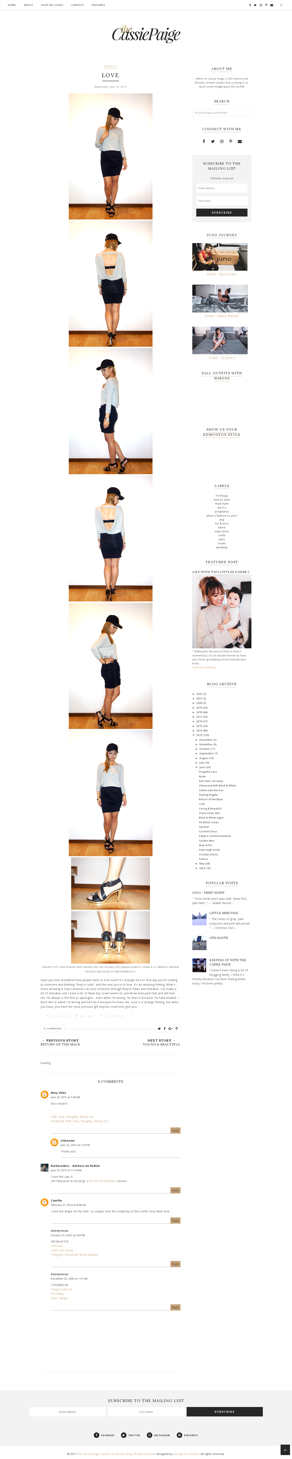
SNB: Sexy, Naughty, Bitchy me (72, 1117)
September (206, 753)
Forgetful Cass (208, 771)
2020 (199, 703)
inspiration (222, 531)
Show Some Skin (209, 813)
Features (98, 5)
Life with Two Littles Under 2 (221, 572)
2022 (199, 694)
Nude (202, 776)
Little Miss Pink (223, 913)
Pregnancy (222, 511)
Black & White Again (211, 817)
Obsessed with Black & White (217, 785)
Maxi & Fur (205, 845)
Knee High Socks (209, 849)
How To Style (222, 499)
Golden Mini (206, 840)
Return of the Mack (211, 799)
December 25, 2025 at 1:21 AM (69, 1278)
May (202, 863)
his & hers (222, 523)
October (204, 749)
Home (12, 5)
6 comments (53, 1028)
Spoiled (204, 827)
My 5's (222, 507)
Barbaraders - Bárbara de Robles (75, 1166)
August (204, 758)
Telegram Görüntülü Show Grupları (74, 1254)
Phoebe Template (144, 1454)
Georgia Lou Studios (186, 1454)
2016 (199, 721)
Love (202, 804)
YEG (221, 519)
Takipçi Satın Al (61, 1289)
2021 (199, 698)
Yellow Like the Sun (211, 790)
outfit (110, 67)
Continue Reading (203, 667)
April (202, 868)
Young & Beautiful (210, 808)
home (222, 527)
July (202, 762)
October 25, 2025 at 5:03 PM (68, 1235)
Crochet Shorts (208, 854)
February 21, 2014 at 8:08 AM (68, 1205)
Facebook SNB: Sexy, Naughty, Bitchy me (79, 1121)
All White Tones (209, 822)
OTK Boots (218, 938)
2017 (199, 716)
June (202, 767)
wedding (221, 547)
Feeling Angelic (208, 794)
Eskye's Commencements (215, 836)
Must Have (222, 503)
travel (222, 543)
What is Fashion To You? (221, 515)
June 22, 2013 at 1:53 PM (75, 1145)
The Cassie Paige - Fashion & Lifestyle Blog (104, 1454)
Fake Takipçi (59, 1298)
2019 (199, 707)
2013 (199, 735)
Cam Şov (57, 1246)
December (206, 740)
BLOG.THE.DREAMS (102, 1181)
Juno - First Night (208, 893)
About (28, 5)
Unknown (68, 1140)
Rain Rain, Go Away (211, 781)
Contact (77, 5)
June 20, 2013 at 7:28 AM (65, 1097)
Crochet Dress (208, 831)
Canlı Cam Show (62, 1250)
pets (222, 539)
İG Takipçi (57, 1293)
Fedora (203, 859)
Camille (56, 1200)
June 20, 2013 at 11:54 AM (66, 1170)
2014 (199, 730)
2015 (199, 726)
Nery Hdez (58, 1093)
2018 (199, 712)
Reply (175, 1130)
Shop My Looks (52, 5)
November (206, 744)
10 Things (222, 495)
